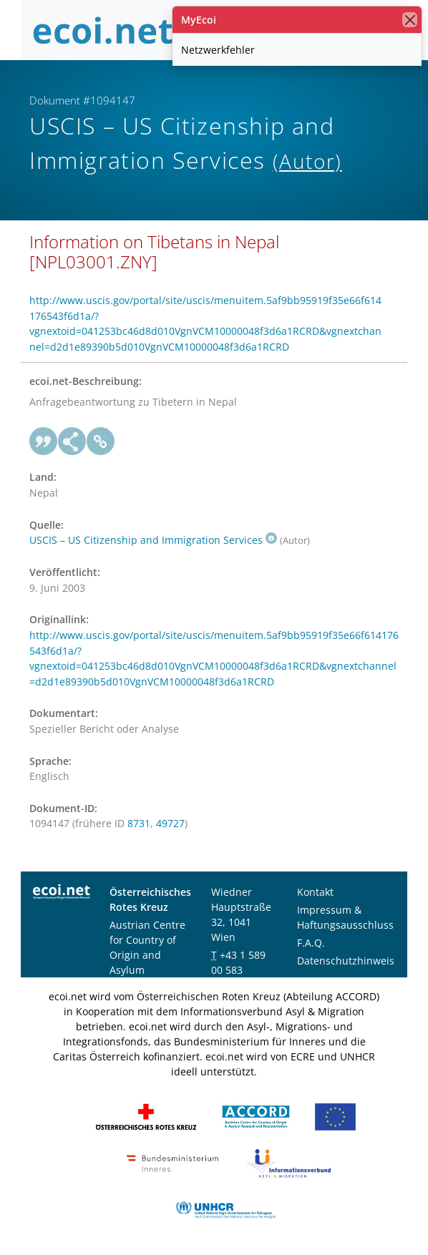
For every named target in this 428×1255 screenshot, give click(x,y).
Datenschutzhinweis (345, 960)
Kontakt (315, 892)
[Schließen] (409, 19)
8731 (138, 823)
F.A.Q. (311, 942)
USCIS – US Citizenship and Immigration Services (153, 540)
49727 (170, 823)
